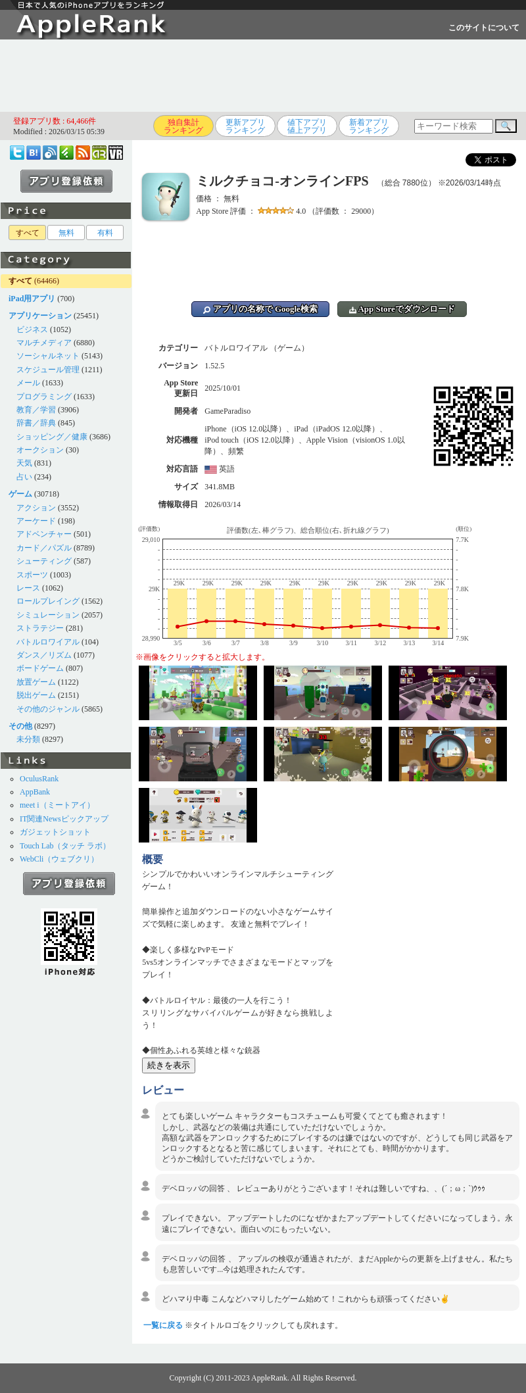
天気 (24, 463)
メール (28, 382)
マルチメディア (44, 342)
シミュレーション (48, 615)
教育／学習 (36, 409)
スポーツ (32, 574)
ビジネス (32, 329)
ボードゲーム (40, 668)
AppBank (35, 791)
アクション (36, 507)
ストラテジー (40, 628)
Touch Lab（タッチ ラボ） (65, 845)
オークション (40, 449)
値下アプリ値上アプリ (307, 126)
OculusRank (39, 778)
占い (24, 476)
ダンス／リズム (44, 655)
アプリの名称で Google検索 (260, 309)
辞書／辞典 (36, 423)
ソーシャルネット (48, 355)
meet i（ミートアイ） (57, 805)
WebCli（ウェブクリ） (59, 859)
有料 (105, 232)
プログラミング (44, 396)
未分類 (28, 739)
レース (28, 588)
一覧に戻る (163, 1325)
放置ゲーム (36, 682)
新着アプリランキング (369, 126)
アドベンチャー (44, 534)
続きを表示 (168, 1065)
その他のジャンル (48, 709)
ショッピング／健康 (51, 436)
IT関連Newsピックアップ (64, 818)
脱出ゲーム (36, 695)
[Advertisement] (263, 75)
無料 (66, 232)
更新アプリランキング (245, 126)
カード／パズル (44, 547)
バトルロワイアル (48, 642)
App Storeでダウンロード (402, 309)
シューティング (44, 561)
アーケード (36, 520)
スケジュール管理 (48, 369)
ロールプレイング (48, 601)
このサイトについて (483, 27)
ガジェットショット (55, 832)
